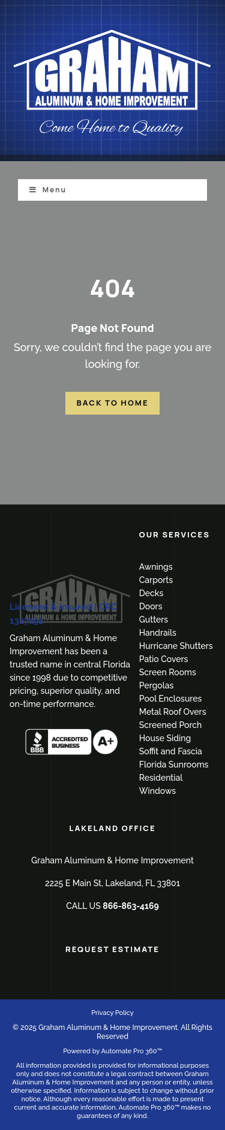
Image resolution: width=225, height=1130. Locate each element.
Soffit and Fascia (170, 751)
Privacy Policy (112, 1013)
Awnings (156, 567)
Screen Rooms (167, 672)
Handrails (157, 632)
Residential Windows (160, 784)
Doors (151, 606)
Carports (156, 580)
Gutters (153, 619)
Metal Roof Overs (172, 712)
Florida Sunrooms (174, 764)
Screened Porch (170, 725)
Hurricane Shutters (176, 646)
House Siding (165, 738)
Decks (151, 593)
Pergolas (156, 685)
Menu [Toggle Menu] (48, 190)
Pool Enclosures (170, 698)
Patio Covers (163, 659)
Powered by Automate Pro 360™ (112, 1051)
